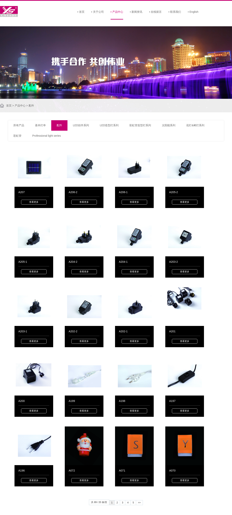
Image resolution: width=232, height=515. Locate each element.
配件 (31, 105)
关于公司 (97, 11)
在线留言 (155, 11)
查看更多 (33, 202)
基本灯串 (40, 125)
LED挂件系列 (81, 125)
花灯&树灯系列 (195, 125)
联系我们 (174, 11)
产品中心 (117, 11)
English (193, 11)
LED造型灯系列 (109, 125)
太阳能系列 (168, 125)
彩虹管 (17, 135)
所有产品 (18, 125)
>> (139, 502)
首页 (80, 11)
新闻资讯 (136, 11)
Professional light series (46, 135)
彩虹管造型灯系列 (140, 125)
